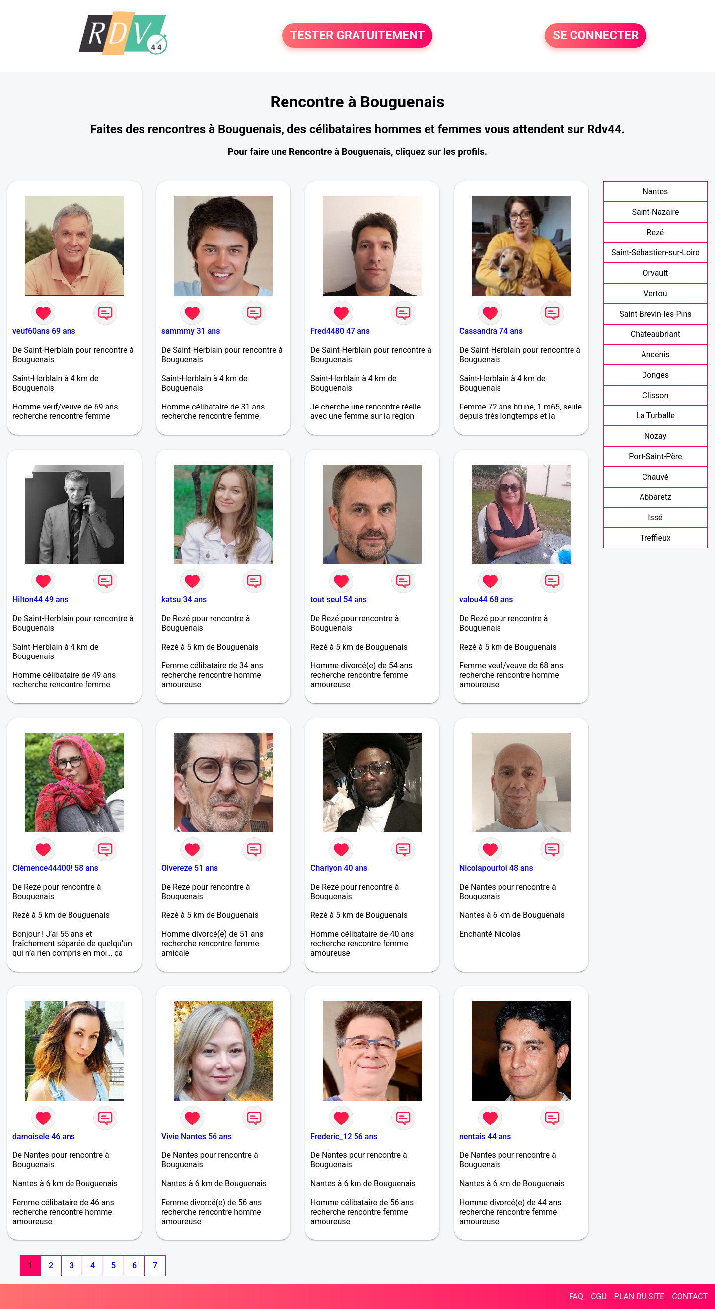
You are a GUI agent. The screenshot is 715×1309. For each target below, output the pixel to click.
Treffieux (655, 538)
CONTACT (690, 1296)
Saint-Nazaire (655, 212)
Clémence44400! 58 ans (55, 868)
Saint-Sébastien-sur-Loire (655, 252)
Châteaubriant (655, 334)
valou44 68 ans (486, 599)
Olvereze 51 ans (189, 868)
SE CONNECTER (596, 36)
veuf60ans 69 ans (43, 331)
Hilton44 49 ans (40, 599)
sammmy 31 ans (190, 331)
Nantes (655, 191)
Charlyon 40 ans (338, 868)
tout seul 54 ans (338, 599)
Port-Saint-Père (655, 456)
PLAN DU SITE (639, 1296)
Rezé (655, 232)
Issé (655, 517)
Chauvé (655, 477)
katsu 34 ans (184, 599)
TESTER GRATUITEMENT (357, 36)
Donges (655, 375)
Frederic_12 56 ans (344, 1136)
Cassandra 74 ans (491, 331)
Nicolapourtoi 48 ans (496, 868)
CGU (599, 1296)
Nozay (655, 436)
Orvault (655, 273)
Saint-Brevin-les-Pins (655, 314)
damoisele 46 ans (43, 1136)
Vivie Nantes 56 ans (196, 1136)
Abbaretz (655, 497)
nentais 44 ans (485, 1136)
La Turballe (655, 415)
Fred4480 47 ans (340, 331)
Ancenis (655, 354)
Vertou (655, 293)
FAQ (576, 1296)
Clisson (656, 395)
